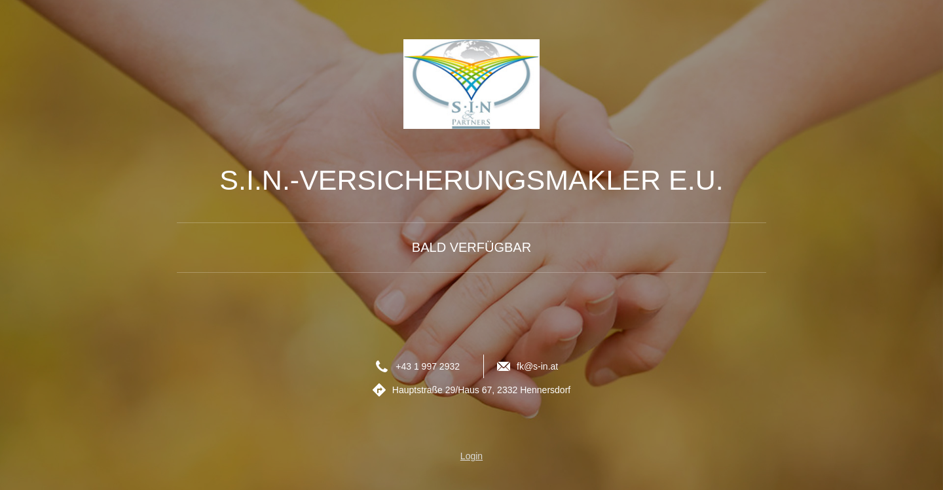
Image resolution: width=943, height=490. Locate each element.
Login (471, 456)
